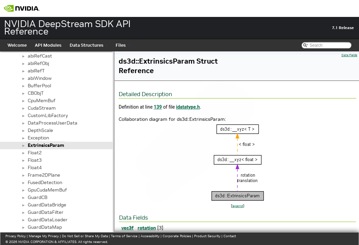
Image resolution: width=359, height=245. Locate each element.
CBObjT (36, 93)
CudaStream (42, 108)
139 (158, 107)
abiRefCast (40, 56)
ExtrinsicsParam (46, 145)
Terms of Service (124, 236)
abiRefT (36, 71)
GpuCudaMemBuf (47, 190)
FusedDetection (45, 182)
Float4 (35, 167)
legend (237, 206)
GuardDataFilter (46, 212)
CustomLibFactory (48, 115)
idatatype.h (188, 107)
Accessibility (150, 236)
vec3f (127, 228)
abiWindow (40, 78)
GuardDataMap (45, 227)
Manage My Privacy (44, 236)
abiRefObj (38, 63)
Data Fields (349, 55)
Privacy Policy (15, 236)
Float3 (35, 160)
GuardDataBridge (47, 205)
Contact (229, 236)
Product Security (207, 236)
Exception (38, 138)
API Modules (48, 45)
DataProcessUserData (52, 123)
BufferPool (39, 86)
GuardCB (37, 197)
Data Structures (88, 45)
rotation (147, 228)
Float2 (35, 153)
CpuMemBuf (41, 100)
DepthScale (40, 130)
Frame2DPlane (44, 175)
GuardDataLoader (48, 220)
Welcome (17, 45)
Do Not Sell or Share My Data (85, 236)
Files (123, 45)
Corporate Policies (177, 236)
